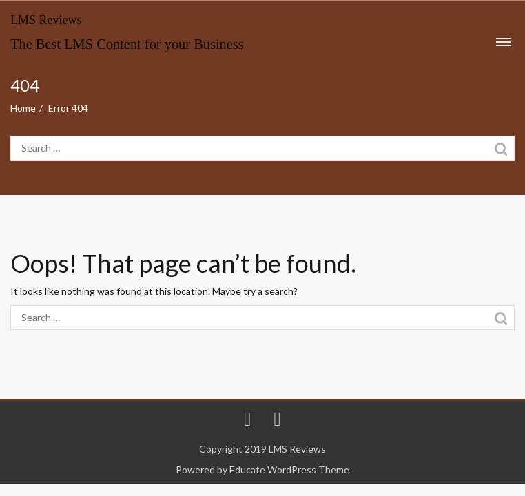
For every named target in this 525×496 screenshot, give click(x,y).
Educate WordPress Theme (289, 469)
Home (23, 108)
